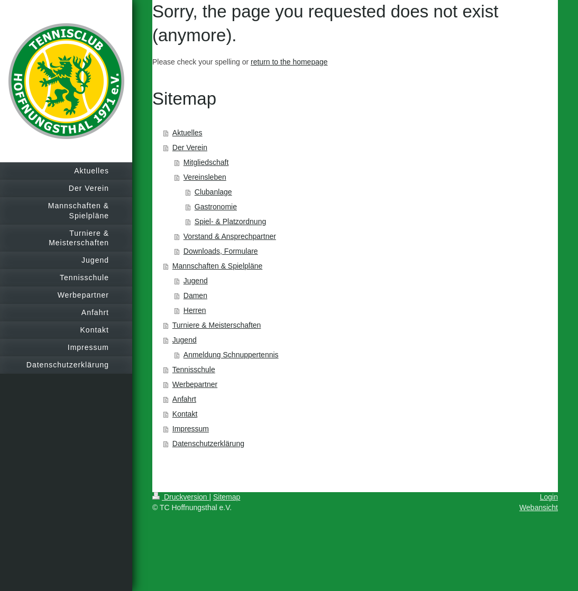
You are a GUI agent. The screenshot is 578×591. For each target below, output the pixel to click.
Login (549, 497)
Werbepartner (194, 384)
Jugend (196, 280)
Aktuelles (187, 132)
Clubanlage (213, 192)
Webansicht (538, 507)
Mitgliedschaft (206, 162)
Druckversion (180, 497)
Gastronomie (216, 206)
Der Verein (189, 147)
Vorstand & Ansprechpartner (230, 236)
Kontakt (184, 414)
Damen (195, 295)
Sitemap (226, 497)
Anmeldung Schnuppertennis (231, 354)
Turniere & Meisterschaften (216, 325)
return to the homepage (289, 62)
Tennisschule (193, 369)
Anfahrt (184, 399)
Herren (195, 310)
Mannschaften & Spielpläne (217, 266)
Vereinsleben (205, 177)
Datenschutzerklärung (208, 443)
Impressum (190, 428)
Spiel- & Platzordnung (230, 221)
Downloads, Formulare (221, 251)
